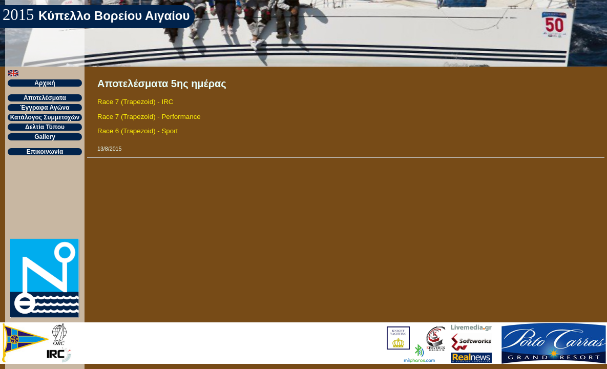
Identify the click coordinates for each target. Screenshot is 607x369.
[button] (13, 73)
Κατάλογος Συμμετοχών (45, 117)
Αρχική (44, 83)
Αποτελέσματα (45, 97)
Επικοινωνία (45, 151)
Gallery (44, 136)
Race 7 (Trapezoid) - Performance (149, 116)
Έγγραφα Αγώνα (44, 107)
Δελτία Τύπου (45, 127)
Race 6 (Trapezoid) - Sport (137, 131)
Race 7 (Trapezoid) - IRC (135, 102)
